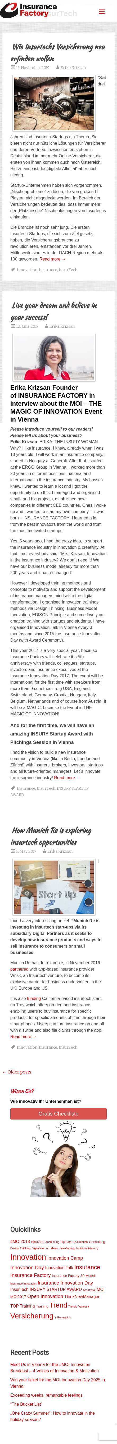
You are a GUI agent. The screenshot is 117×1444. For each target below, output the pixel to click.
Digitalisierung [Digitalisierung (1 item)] (41, 1248)
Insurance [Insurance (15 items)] (87, 1267)
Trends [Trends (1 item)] (72, 1306)
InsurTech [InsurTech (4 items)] (19, 1289)
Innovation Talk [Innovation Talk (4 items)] (59, 1267)
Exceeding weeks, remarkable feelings (46, 1395)
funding (34, 998)
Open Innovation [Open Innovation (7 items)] (45, 1296)
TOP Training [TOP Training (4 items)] (22, 1306)
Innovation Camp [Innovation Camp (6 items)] (65, 1258)
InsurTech (68, 269)
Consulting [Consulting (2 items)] (97, 1242)
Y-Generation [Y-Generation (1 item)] (63, 1317)
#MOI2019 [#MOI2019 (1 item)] (37, 1242)
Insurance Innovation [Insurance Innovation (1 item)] (23, 1283)
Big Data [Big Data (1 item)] (66, 1242)
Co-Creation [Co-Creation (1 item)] (80, 1242)
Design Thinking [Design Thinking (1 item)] (20, 1248)
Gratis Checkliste (58, 1114)
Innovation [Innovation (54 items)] (28, 1257)
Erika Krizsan (73, 67)
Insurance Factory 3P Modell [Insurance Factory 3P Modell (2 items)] (74, 1276)
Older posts (16, 1072)
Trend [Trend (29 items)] (58, 1305)
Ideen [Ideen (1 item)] (54, 1248)
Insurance (48, 269)
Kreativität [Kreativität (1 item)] (89, 1289)
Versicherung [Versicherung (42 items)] (31, 1316)
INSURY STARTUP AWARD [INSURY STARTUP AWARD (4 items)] (56, 1289)
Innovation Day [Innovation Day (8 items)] (27, 1267)
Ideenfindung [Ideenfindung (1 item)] (67, 1248)
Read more (52, 259)
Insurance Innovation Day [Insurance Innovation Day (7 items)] (65, 1283)
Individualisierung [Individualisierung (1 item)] (87, 1248)
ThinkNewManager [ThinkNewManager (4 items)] (82, 1296)
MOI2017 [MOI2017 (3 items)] (18, 1297)
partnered (19, 969)
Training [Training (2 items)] (42, 1306)
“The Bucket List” (26, 1404)
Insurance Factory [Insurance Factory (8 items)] (30, 1275)
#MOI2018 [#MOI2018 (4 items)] (20, 1241)
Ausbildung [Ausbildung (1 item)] (53, 1242)
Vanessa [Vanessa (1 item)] (83, 1306)
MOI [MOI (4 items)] (101, 1289)
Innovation (27, 269)
